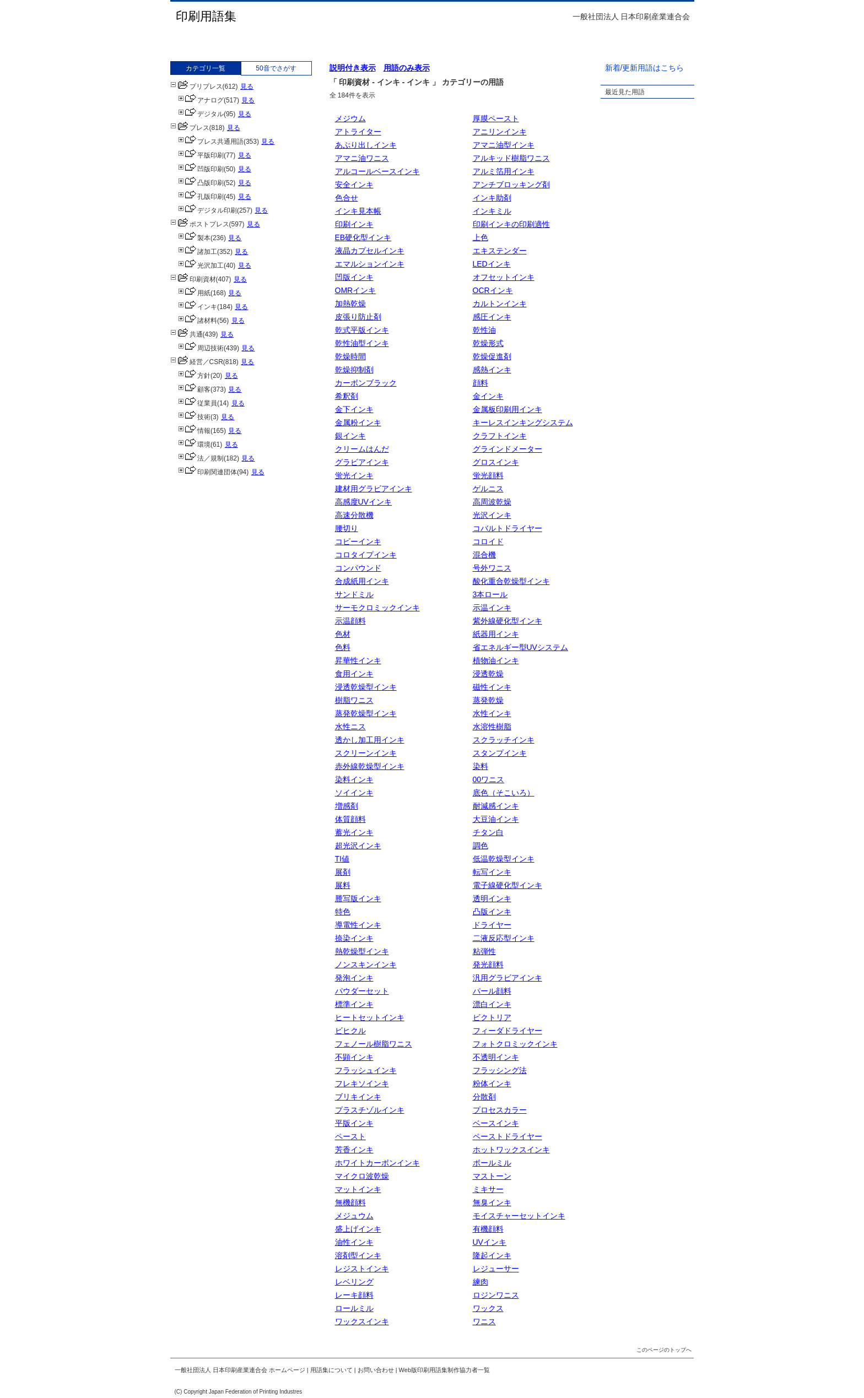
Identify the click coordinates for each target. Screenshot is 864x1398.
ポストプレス (199, 224)
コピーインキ (358, 541)
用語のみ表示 (407, 67)
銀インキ (350, 435)
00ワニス (489, 779)
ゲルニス (488, 488)
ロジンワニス (496, 1295)
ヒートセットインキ (369, 1017)
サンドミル (354, 594)
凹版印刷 (201, 169)
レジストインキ (362, 1268)
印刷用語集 (206, 16)
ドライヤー (492, 924)
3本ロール (490, 594)
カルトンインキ (500, 303)
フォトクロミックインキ (515, 1043)
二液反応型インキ (503, 938)
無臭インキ (492, 1202)
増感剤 (346, 805)
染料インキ (354, 779)
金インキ (488, 396)
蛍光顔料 (488, 475)
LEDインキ (492, 263)
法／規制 (201, 458)
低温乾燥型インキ (503, 858)
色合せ (346, 197)
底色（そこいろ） (503, 792)
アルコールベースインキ (377, 171)
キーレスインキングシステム (523, 422)
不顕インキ (354, 1057)
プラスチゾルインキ (369, 1110)
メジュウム (354, 1215)
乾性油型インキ (362, 343)
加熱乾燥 (350, 303)
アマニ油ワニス (362, 158)
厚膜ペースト (496, 118)
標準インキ (354, 1004)
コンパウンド (358, 567)
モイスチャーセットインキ (519, 1215)
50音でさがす (276, 68)
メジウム (350, 118)
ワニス (484, 1321)
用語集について (331, 1370)
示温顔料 (350, 620)
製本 (194, 238)
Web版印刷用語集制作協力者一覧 (444, 1370)
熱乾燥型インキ (362, 951)
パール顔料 (492, 991)
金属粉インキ (358, 422)
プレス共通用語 (211, 141)
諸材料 (197, 320)
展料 (342, 885)
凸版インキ (492, 911)
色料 (342, 647)
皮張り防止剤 (358, 316)
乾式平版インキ (362, 330)
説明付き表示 (353, 67)
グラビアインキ (362, 462)
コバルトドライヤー (507, 528)
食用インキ (354, 673)
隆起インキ (492, 1255)
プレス (189, 128)
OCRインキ (493, 290)
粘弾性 (484, 951)
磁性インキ (492, 686)
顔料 (480, 382)
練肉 (480, 1281)
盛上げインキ (358, 1228)
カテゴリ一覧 (205, 68)
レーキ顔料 (354, 1295)
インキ (197, 307)
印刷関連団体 (207, 472)
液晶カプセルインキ (369, 250)
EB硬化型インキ (363, 237)
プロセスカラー (500, 1110)
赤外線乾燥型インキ (369, 766)
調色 (480, 845)
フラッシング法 (500, 1070)
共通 (186, 334)
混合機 (484, 554)
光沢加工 (201, 265)
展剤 (342, 872)
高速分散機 (354, 515)
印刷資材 (193, 279)
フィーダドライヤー (507, 1030)
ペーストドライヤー (507, 1136)
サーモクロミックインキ (377, 607)
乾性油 (484, 330)
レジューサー (496, 1268)
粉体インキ (492, 1083)
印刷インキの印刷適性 (511, 224)
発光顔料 (488, 964)
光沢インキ (492, 515)
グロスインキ (496, 462)
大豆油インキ (496, 819)
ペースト (350, 1136)
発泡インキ (354, 977)
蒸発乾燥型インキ (366, 713)
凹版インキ (354, 277)
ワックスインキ (362, 1321)
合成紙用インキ (362, 581)
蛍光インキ (354, 475)
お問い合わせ (376, 1370)
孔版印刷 (201, 197)
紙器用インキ (496, 634)
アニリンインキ (500, 131)
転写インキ (492, 872)
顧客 (194, 389)
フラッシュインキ (366, 1070)
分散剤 (484, 1096)
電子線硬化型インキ (507, 885)
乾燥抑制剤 (354, 369)
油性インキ (354, 1242)
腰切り (346, 528)
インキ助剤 (492, 197)
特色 (342, 911)
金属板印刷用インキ (507, 409)
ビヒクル (350, 1030)
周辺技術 (201, 348)
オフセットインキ (503, 277)
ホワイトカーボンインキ (377, 1162)
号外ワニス (492, 567)
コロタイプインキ (366, 554)
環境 (194, 444)
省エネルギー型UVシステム (520, 647)
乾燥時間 (350, 356)
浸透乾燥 (488, 673)
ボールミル (492, 1162)
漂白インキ (492, 1004)
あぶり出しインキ (366, 144)
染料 (480, 766)
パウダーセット (362, 991)
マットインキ (358, 1189)
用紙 (194, 293)
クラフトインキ (500, 435)
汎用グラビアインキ (507, 977)
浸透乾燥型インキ (366, 686)
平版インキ (354, 1123)
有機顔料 (488, 1228)
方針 (194, 376)
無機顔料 (350, 1202)
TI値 (342, 858)
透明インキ (492, 898)
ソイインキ (354, 792)
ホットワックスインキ (511, 1149)
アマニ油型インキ (503, 144)
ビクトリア (492, 1017)
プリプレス (196, 86)
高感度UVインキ (363, 501)
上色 (480, 237)
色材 (342, 634)
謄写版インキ (358, 898)
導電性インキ (358, 924)
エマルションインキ (369, 263)
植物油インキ (496, 660)
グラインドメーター (507, 449)
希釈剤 (346, 396)
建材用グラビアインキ (373, 488)
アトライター (358, 131)
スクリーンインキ (366, 753)
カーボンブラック (366, 382)
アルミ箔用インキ (503, 171)
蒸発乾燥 (488, 700)
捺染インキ (354, 938)
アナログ (201, 100)
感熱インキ (492, 369)
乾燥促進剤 (492, 356)
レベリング (354, 1281)
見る (246, 86)
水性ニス (350, 726)
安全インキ (354, 184)
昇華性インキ (358, 660)
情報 (194, 431)
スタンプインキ (500, 753)
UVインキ (489, 1242)
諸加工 (197, 252)
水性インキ (492, 713)
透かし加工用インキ (369, 739)
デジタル (201, 114)
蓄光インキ (354, 832)
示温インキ (492, 607)
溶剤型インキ (358, 1255)
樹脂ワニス (354, 700)
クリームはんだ (362, 449)
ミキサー (488, 1189)
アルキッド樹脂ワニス (511, 158)
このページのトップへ (664, 1350)
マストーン (492, 1176)
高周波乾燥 (492, 501)
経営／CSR (196, 362)
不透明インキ (496, 1057)
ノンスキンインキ (366, 964)
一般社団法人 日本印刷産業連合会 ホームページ (240, 1370)
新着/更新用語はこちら (644, 67)
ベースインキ (496, 1123)
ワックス (488, 1308)
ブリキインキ (358, 1096)
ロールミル (354, 1308)
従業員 (197, 403)
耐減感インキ (496, 805)
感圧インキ (492, 316)
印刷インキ (354, 224)
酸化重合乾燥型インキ (511, 581)
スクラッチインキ (503, 739)
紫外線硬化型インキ (507, 620)
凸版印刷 (201, 183)
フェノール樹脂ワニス (373, 1043)
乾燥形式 (488, 343)
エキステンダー (500, 250)
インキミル (492, 211)
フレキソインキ (362, 1083)
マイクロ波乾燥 (362, 1176)
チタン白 (488, 832)
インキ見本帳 (358, 211)
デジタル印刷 (207, 210)
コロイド (488, 541)
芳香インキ (354, 1149)
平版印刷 (201, 155)
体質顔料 (350, 819)
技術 (194, 417)
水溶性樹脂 (492, 726)
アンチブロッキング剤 (511, 184)
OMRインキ (355, 290)
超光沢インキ (358, 845)
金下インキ (354, 409)
